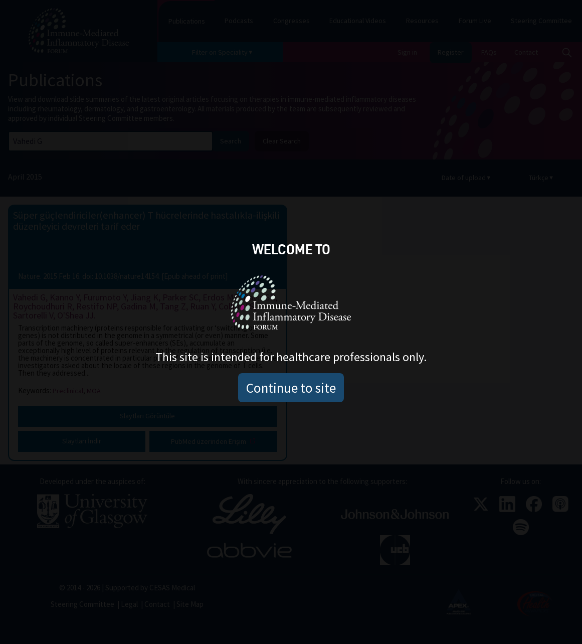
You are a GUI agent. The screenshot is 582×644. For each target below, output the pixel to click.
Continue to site (291, 387)
